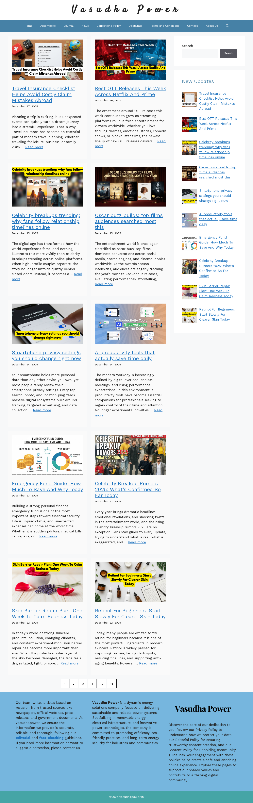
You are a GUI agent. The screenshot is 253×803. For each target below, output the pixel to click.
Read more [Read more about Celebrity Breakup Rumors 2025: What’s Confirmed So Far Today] (137, 542)
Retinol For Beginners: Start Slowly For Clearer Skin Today (130, 613)
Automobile (48, 25)
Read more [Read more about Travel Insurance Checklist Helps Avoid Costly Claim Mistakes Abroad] (34, 147)
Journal (69, 25)
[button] (227, 26)
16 (111, 683)
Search (187, 46)
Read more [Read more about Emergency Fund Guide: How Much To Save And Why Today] (48, 536)
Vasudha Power (126, 10)
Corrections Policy (109, 25)
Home (28, 25)
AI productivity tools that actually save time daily (125, 355)
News (85, 25)
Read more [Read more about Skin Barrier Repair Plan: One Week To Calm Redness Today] (69, 663)
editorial (23, 738)
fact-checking (51, 738)
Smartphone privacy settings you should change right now (46, 355)
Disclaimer (135, 25)
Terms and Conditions (164, 25)
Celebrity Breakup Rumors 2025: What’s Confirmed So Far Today (128, 489)
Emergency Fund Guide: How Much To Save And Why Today (47, 486)
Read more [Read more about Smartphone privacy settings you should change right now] (42, 410)
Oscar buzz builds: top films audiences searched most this (129, 221)
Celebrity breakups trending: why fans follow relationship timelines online (46, 221)
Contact (192, 25)
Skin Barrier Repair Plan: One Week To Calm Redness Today (47, 613)
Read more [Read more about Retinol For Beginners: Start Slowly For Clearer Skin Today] (148, 663)
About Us (212, 25)
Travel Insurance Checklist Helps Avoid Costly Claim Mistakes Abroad (43, 94)
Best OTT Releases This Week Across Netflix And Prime (130, 91)
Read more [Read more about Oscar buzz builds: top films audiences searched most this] (104, 284)
